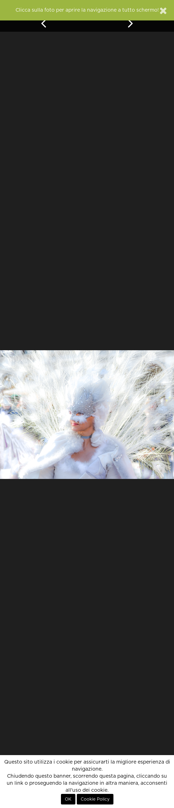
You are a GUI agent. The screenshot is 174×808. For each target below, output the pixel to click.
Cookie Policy (95, 799)
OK (68, 799)
